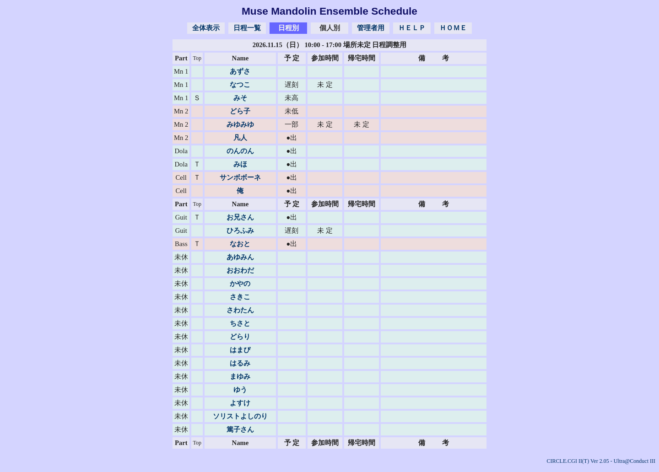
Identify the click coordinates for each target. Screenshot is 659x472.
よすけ (240, 403)
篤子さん (240, 429)
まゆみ (240, 376)
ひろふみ (240, 230)
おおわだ (240, 270)
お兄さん (240, 217)
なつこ (240, 84)
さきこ (240, 296)
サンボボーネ (240, 177)
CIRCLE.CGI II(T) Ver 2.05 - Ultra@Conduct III (601, 461)
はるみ (240, 363)
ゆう (240, 389)
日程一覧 (247, 28)
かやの (240, 283)
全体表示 (206, 28)
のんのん (240, 151)
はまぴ (240, 350)
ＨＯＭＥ (453, 28)
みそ (240, 98)
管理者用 (370, 28)
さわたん (240, 310)
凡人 (240, 137)
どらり (240, 336)
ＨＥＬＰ (412, 28)
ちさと (240, 323)
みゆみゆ (240, 124)
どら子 (240, 111)
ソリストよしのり (240, 416)
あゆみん (240, 257)
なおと (240, 243)
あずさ (240, 71)
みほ (240, 164)
